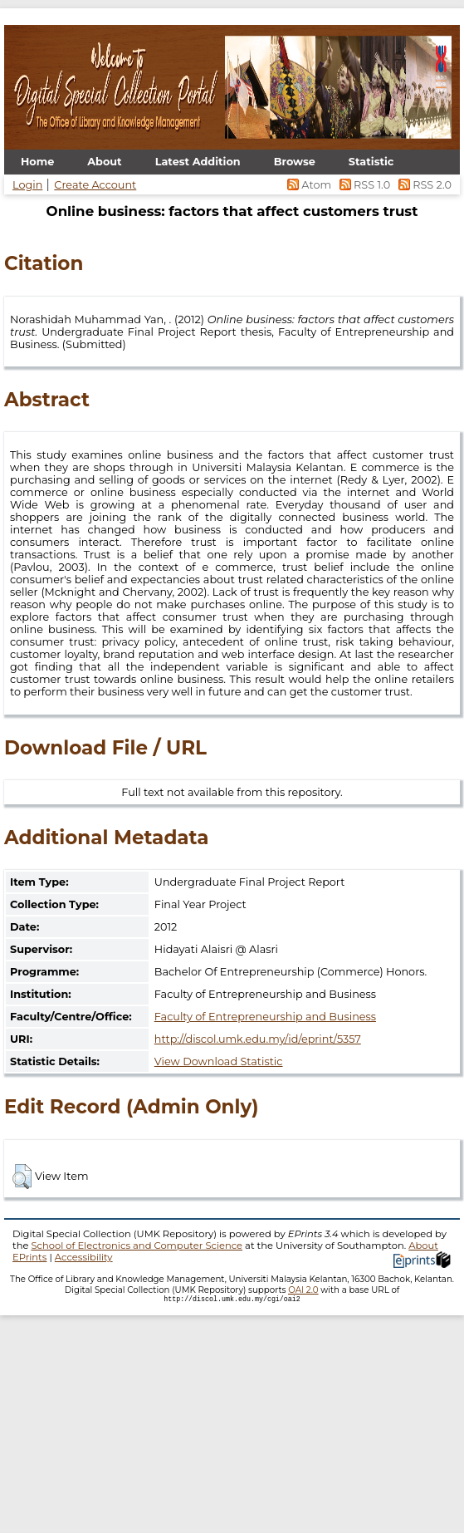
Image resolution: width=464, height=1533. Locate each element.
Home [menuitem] (37, 161)
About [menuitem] (104, 161)
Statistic (371, 161)
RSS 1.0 (363, 185)
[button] (22, 1176)
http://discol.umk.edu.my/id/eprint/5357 (257, 1039)
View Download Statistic (218, 1061)
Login (27, 185)
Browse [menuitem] (294, 161)
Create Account (95, 185)
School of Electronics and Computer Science (136, 1245)
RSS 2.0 (422, 185)
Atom (308, 185)
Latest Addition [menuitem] (198, 161)
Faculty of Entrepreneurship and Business (265, 1016)
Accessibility (84, 1257)
